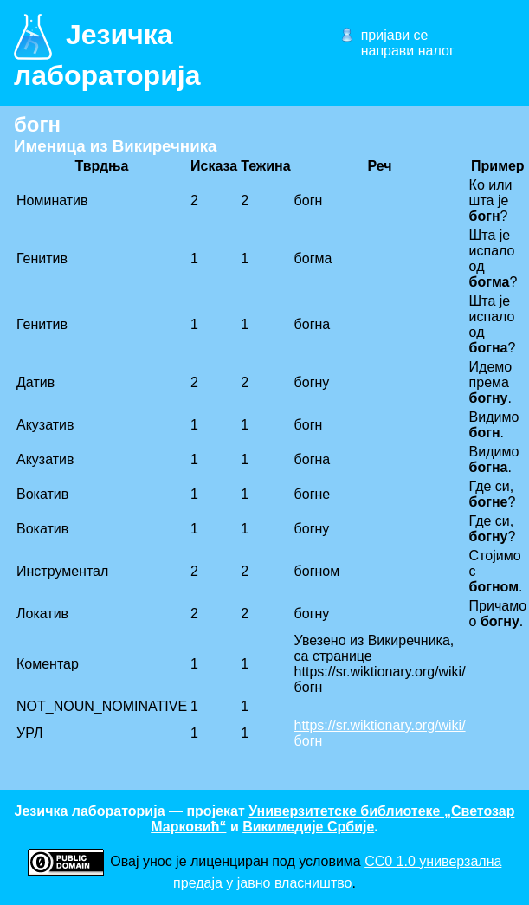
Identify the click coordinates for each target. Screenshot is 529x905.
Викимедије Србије (308, 826)
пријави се (395, 35)
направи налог (408, 50)
